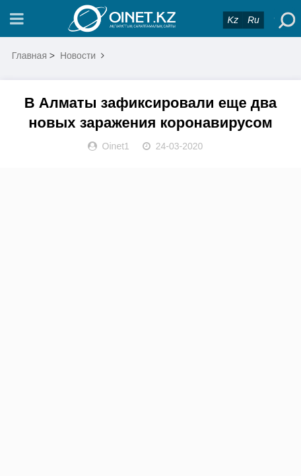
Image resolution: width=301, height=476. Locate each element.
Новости (78, 55)
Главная (29, 55)
